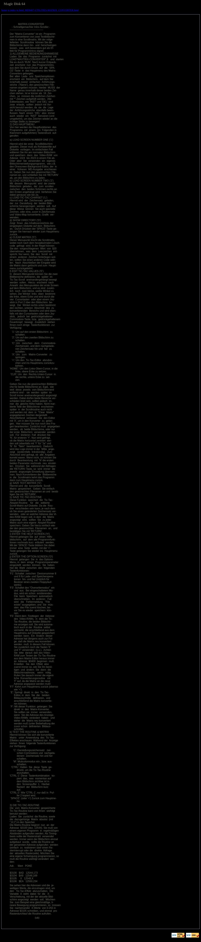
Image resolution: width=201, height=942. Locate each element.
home (4, 10)
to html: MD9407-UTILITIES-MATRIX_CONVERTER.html (47, 10)
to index (12, 10)
